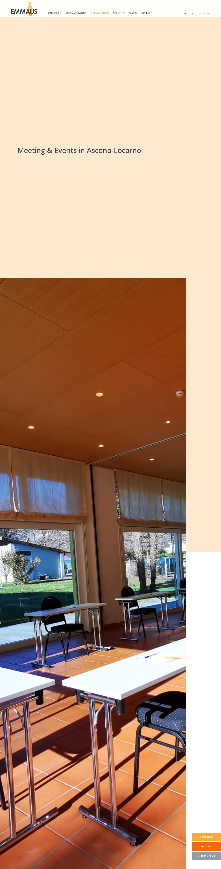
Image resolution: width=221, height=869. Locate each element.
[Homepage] (24, 9)
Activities (119, 13)
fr (200, 13)
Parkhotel (55, 13)
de (192, 13)
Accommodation (76, 13)
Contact (146, 13)
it (185, 13)
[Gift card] (206, 846)
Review (133, 13)
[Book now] (206, 837)
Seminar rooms (99, 13)
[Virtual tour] (206, 856)
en (208, 13)
